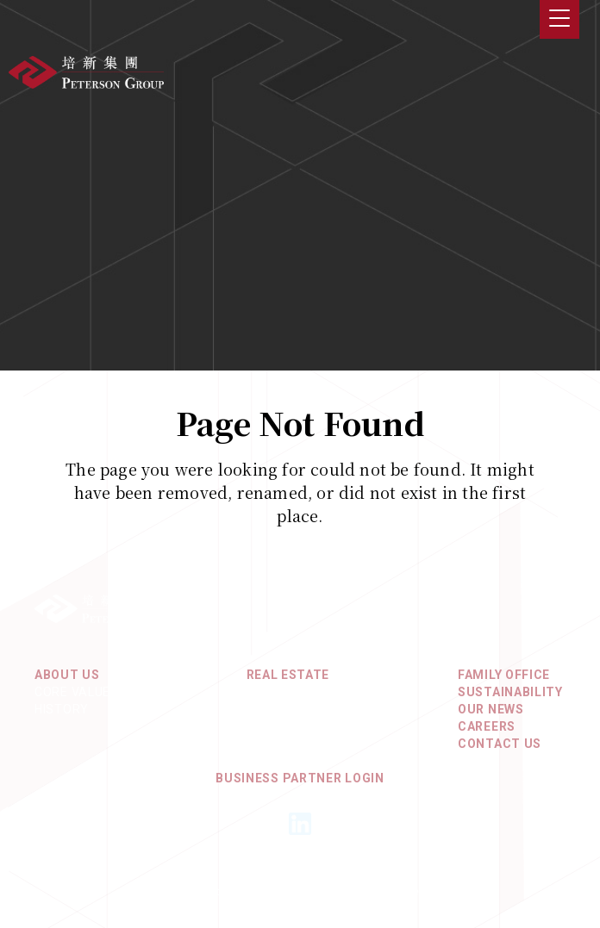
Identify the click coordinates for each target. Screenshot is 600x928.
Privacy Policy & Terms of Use (299, 871)
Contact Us (499, 743)
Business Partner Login (300, 778)
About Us (67, 675)
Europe (271, 726)
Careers (487, 726)
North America (297, 709)
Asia (262, 692)
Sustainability (510, 692)
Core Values (76, 692)
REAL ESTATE (288, 675)
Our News (491, 709)
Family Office (504, 675)
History (61, 709)
